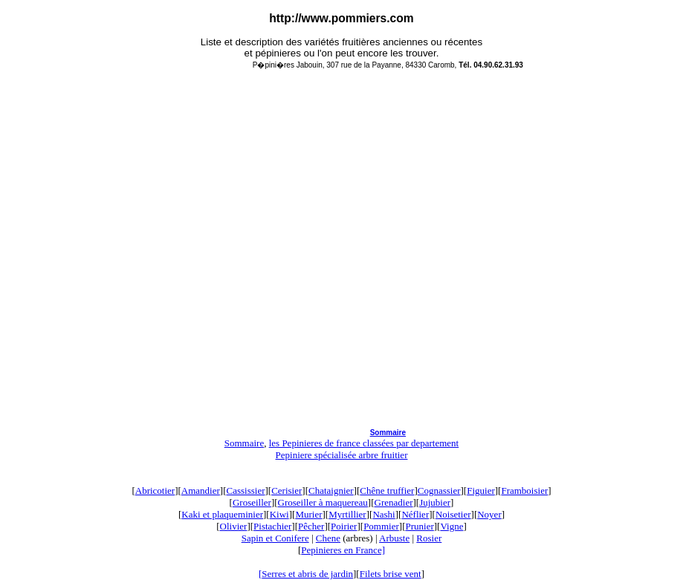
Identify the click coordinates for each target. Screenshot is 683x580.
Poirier (344, 526)
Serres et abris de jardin (307, 573)
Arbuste (394, 538)
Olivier (233, 526)
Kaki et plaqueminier (222, 514)
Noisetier (453, 514)
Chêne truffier (387, 490)
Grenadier (394, 502)
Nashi (383, 514)
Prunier (419, 526)
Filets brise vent (390, 573)
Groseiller (252, 502)
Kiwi (279, 514)
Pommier (381, 526)
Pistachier (272, 526)
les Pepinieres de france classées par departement (364, 443)
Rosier (428, 538)
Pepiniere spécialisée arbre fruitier (342, 454)
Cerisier (286, 490)
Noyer (489, 514)
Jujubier (434, 502)
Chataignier (331, 490)
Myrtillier (347, 514)
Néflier (415, 514)
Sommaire (388, 433)
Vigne (451, 526)
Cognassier (439, 490)
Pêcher (311, 526)
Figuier (481, 490)
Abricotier (155, 490)
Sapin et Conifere (275, 538)
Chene (328, 538)
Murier (308, 514)
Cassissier (246, 490)
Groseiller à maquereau (323, 502)
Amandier (200, 490)
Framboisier (524, 490)
